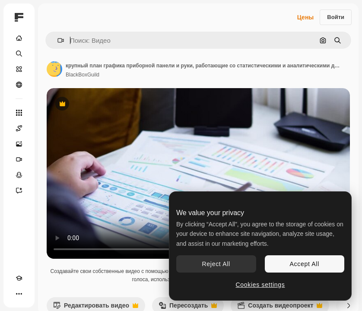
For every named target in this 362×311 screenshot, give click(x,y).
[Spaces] (19, 128)
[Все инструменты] (19, 113)
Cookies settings (260, 284)
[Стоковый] (19, 69)
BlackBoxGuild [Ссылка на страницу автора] (82, 75)
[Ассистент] (19, 190)
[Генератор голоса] (19, 175)
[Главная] (19, 38)
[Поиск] (19, 53)
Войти (335, 17)
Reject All (216, 263)
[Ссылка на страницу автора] (54, 69)
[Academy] (19, 278)
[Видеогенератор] (19, 159)
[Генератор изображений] (19, 144)
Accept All (304, 263)
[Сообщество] (19, 85)
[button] (57, 40)
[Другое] (19, 294)
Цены (305, 17)
